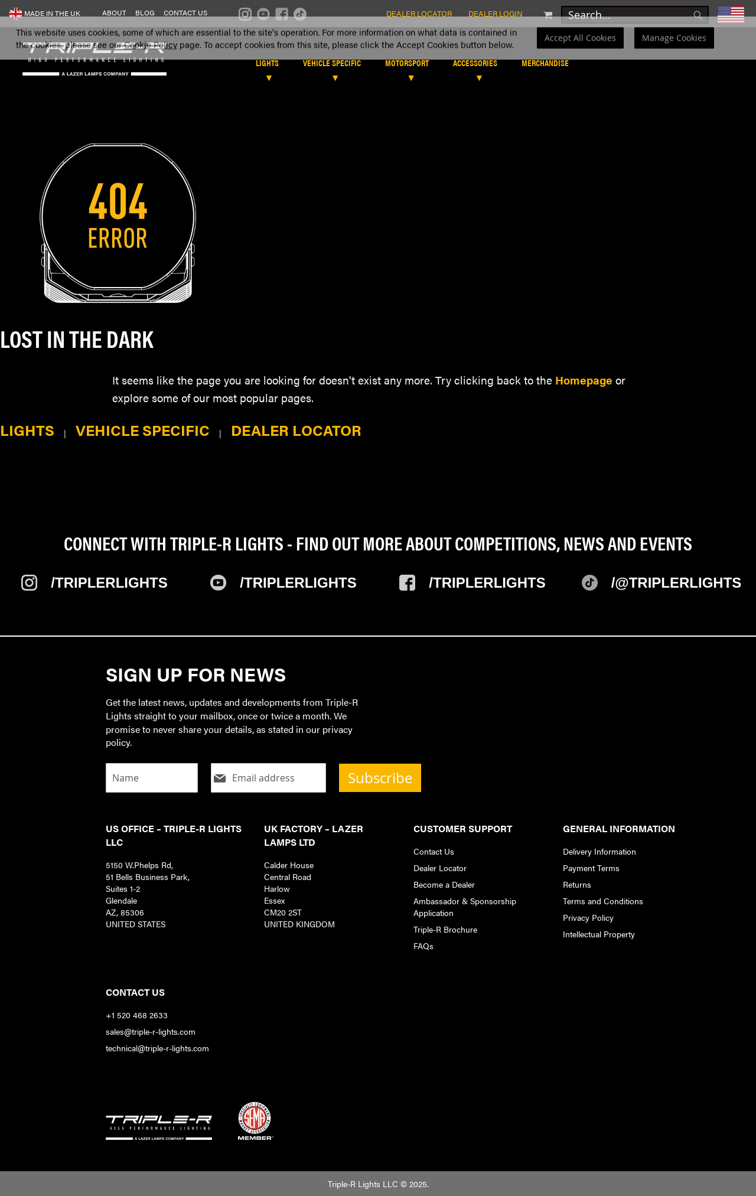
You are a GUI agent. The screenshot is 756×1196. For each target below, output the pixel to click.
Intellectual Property (599, 934)
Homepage (583, 379)
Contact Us (185, 13)
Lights (27, 429)
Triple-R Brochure (445, 929)
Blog (145, 13)
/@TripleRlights (676, 583)
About (114, 13)
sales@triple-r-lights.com (150, 1031)
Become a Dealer (444, 884)
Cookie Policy (150, 59)
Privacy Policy (588, 917)
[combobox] (635, 15)
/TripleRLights (298, 583)
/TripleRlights (109, 583)
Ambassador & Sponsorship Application (464, 906)
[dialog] (378, 52)
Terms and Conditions (603, 901)
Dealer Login (495, 13)
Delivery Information (599, 851)
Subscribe (380, 777)
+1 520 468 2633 (137, 1015)
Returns (577, 884)
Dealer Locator (419, 13)
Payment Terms (591, 868)
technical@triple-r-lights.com (157, 1048)
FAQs (423, 945)
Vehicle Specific (143, 429)
